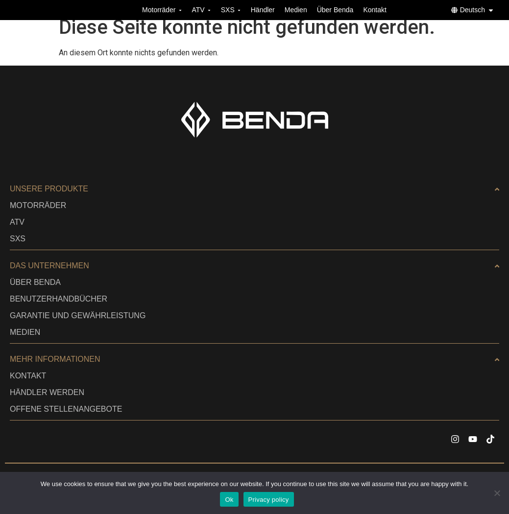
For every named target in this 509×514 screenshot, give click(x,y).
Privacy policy (268, 499)
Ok (229, 499)
